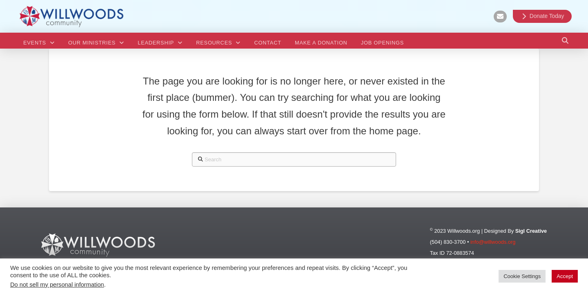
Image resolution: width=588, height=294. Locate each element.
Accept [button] (565, 276)
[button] (565, 40)
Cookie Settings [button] (522, 276)
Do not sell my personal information (57, 284)
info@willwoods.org (492, 242)
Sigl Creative (531, 231)
